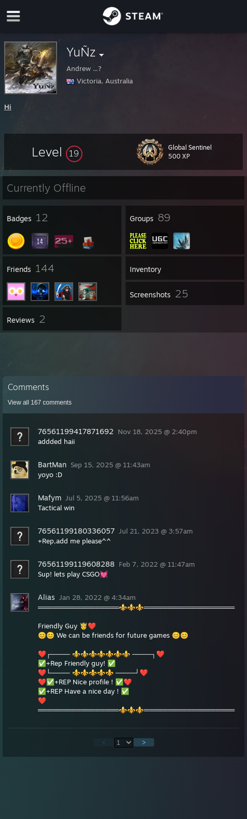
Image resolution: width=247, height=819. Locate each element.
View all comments (40, 402)
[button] (57, 151)
